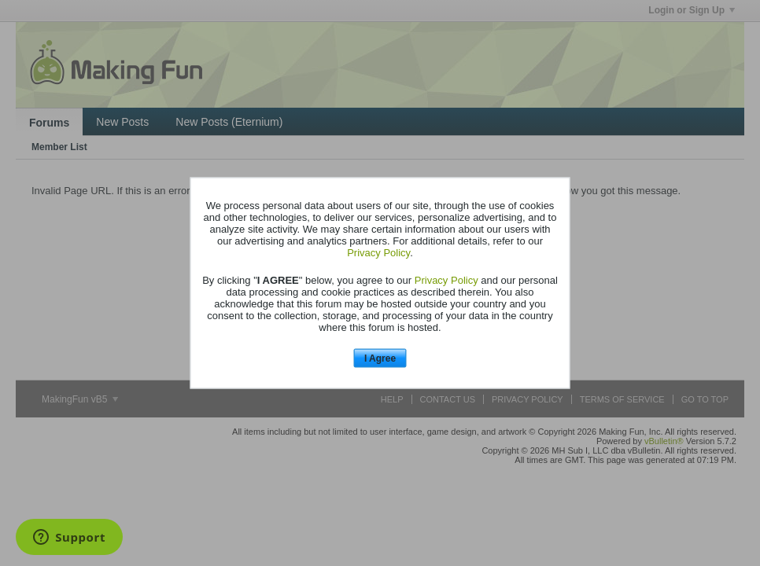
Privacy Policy (378, 252)
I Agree (380, 357)
